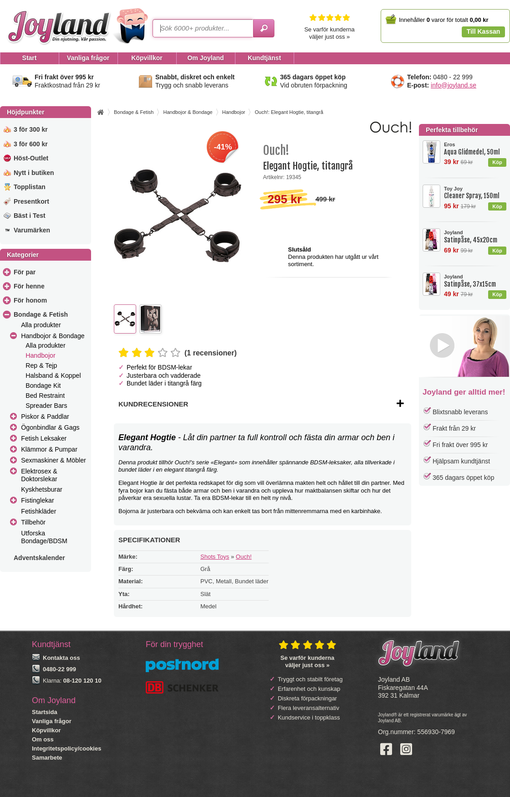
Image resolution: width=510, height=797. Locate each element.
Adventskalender (39, 557)
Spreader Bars (46, 405)
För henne (29, 286)
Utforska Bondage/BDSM (44, 537)
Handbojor (40, 355)
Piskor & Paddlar (45, 416)
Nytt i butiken (34, 172)
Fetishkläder (38, 511)
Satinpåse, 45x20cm (475, 237)
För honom (30, 300)
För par (25, 272)
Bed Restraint (45, 395)
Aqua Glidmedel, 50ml (475, 149)
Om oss (43, 739)
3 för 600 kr (31, 144)
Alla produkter (41, 325)
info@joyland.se (453, 85)
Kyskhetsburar (41, 489)
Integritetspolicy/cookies (66, 748)
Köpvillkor (46, 730)
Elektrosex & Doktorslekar (39, 475)
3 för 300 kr (31, 129)
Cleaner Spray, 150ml (475, 193)
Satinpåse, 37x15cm (475, 281)
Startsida (44, 712)
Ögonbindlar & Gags (50, 427)
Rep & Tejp (41, 365)
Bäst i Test (30, 215)
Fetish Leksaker (43, 438)
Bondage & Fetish (41, 314)
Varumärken (32, 230)
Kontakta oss (61, 657)
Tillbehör (33, 522)
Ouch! (244, 556)
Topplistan (30, 186)
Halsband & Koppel (53, 375)
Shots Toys (214, 556)
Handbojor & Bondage (52, 335)
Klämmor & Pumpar (49, 449)
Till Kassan (483, 31)
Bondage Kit (43, 385)
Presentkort (31, 201)
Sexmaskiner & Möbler (53, 460)
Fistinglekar (37, 500)
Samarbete (47, 757)
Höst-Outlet (31, 158)
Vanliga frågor (51, 721)
